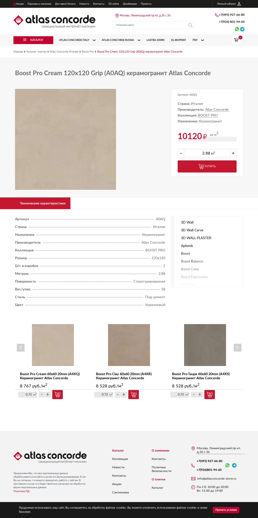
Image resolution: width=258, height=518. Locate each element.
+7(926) (232, 21)
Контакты (119, 477)
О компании (160, 451)
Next (237, 349)
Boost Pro (88, 51)
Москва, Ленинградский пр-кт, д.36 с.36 (145, 15)
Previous (21, 349)
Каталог (118, 451)
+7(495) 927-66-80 (232, 14)
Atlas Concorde (217, 109)
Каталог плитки (36, 51)
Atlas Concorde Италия (64, 51)
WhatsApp (227, 467)
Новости (118, 468)
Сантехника (120, 493)
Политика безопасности (161, 470)
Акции (116, 485)
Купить (207, 166)
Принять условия (226, 510)
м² (213, 154)
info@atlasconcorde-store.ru (216, 480)
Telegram (234, 466)
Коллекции (120, 460)
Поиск (190, 25)
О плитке (159, 480)
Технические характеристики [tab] (45, 204)
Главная (18, 51)
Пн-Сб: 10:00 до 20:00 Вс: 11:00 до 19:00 (212, 490)
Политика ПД (21, 492)
